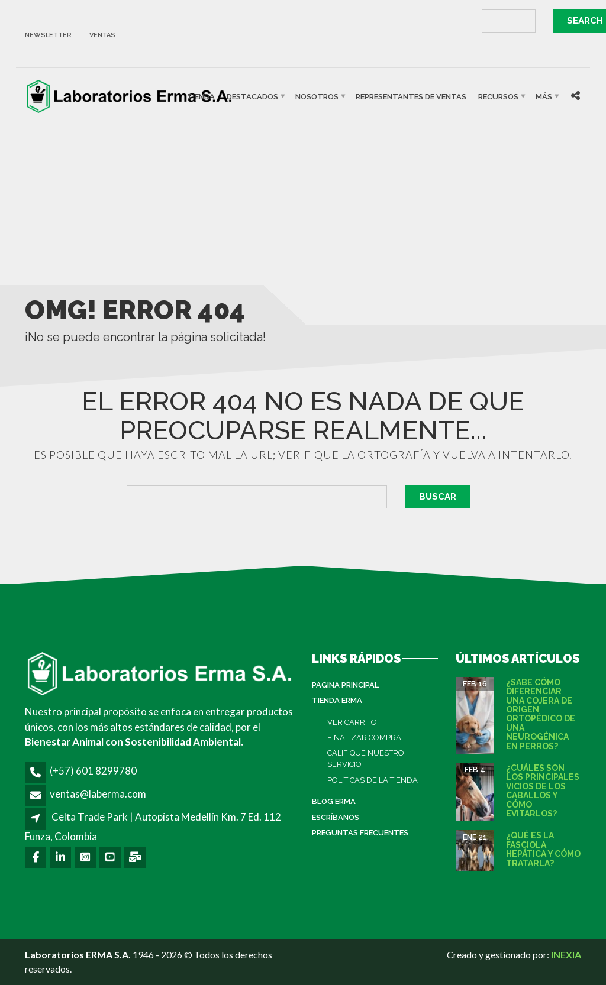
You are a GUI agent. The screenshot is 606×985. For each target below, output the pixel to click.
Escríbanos (335, 817)
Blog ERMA (334, 801)
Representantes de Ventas (411, 96)
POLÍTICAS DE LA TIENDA (372, 780)
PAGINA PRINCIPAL (345, 685)
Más (544, 96)
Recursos (498, 96)
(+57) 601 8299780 (93, 770)
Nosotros (317, 96)
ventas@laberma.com (98, 794)
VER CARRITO (352, 722)
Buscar (437, 496)
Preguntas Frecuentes (360, 832)
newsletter (48, 35)
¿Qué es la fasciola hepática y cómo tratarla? (543, 849)
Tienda (201, 96)
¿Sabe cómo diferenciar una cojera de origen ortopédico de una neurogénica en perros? (540, 714)
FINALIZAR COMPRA (364, 737)
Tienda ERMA (337, 700)
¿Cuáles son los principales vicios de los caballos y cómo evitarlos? (542, 790)
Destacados (252, 96)
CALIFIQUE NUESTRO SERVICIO (365, 759)
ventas (102, 35)
